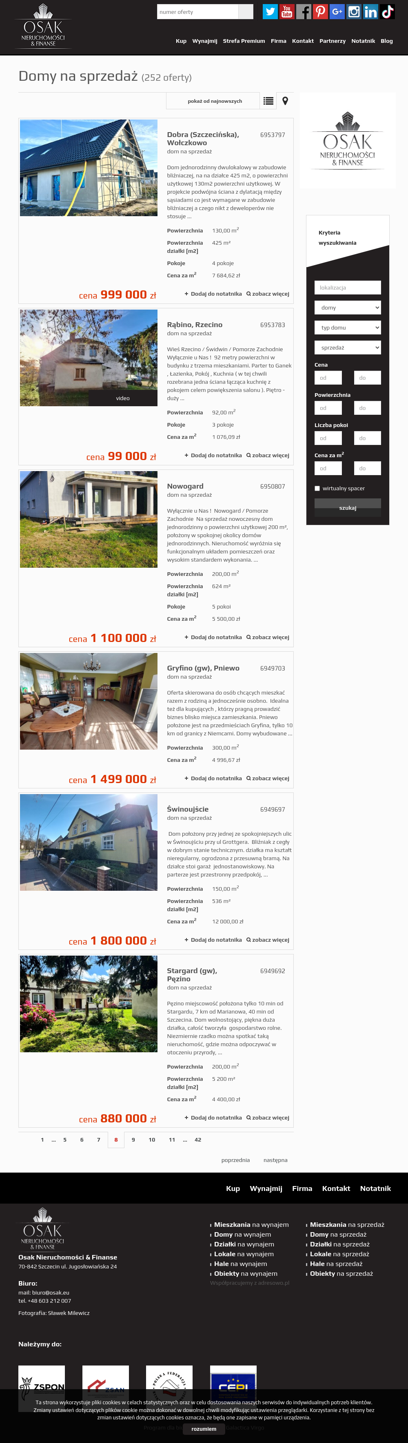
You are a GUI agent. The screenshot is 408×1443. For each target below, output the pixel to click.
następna (276, 1160)
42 (198, 1139)
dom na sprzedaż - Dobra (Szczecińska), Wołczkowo (156, 210)
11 (172, 1139)
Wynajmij (204, 41)
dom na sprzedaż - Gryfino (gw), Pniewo (156, 720)
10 (152, 1139)
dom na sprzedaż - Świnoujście (156, 871)
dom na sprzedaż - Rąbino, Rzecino (156, 386)
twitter (270, 11)
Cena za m (329, 454)
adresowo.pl (274, 1282)
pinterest (320, 11)
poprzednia (236, 1160)
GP (337, 11)
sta (353, 11)
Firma (278, 41)
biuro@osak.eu (50, 1292)
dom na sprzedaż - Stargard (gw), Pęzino (156, 1040)
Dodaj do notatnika (216, 293)
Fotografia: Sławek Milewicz (54, 1313)
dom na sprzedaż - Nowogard (156, 558)
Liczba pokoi (331, 425)
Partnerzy (332, 41)
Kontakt (303, 41)
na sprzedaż (347, 1224)
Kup (181, 41)
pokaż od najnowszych (215, 101)
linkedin (370, 11)
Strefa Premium (244, 41)
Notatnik (363, 41)
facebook (303, 11)
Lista (268, 100)
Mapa (285, 100)
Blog (387, 41)
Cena (321, 364)
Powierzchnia (332, 395)
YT (287, 11)
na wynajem (251, 1224)
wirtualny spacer (340, 488)
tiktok (387, 11)
